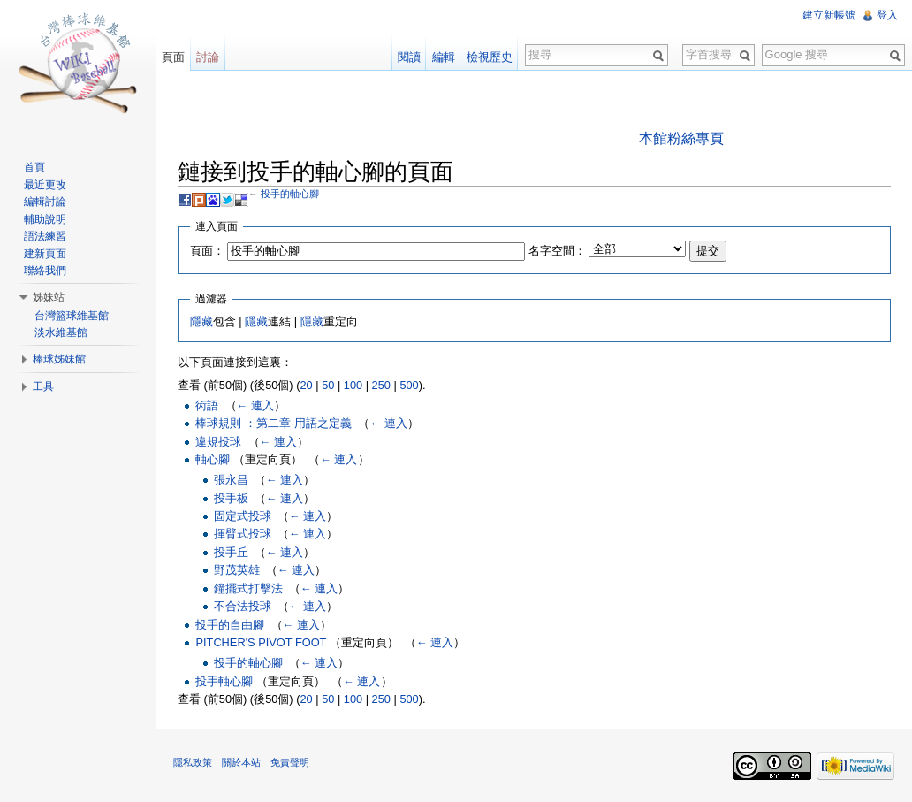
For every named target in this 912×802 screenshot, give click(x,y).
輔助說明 (45, 219)
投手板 (231, 498)
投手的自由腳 (229, 624)
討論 (207, 57)
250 (381, 385)
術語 (206, 405)
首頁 (34, 167)
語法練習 (45, 236)
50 (328, 385)
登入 (887, 15)
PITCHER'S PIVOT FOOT (260, 642)
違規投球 (218, 441)
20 (306, 385)
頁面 (173, 57)
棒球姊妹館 (59, 359)
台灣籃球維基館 (71, 315)
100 (353, 385)
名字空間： (557, 250)
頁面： (207, 250)
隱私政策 (192, 762)
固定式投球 (242, 516)
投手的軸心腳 (290, 193)
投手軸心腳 (224, 681)
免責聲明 (289, 762)
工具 (43, 386)
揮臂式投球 (242, 533)
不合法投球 (242, 606)
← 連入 (255, 405)
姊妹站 (49, 297)
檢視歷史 (490, 57)
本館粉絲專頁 (681, 138)
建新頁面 (45, 254)
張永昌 (231, 479)
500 (408, 385)
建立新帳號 (828, 15)
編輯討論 (45, 201)
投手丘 (231, 552)
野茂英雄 (237, 570)
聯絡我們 (45, 270)
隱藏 (201, 321)
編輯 (443, 57)
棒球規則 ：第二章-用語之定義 (273, 423)
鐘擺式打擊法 (248, 588)
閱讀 (409, 57)
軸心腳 (212, 459)
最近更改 (45, 185)
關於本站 (241, 762)
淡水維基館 (60, 332)
